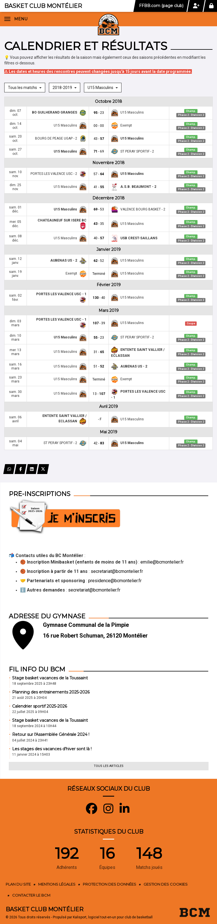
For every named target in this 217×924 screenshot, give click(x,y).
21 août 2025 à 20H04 (29, 698)
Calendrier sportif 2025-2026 (39, 706)
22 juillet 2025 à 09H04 (30, 712)
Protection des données (109, 884)
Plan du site (18, 884)
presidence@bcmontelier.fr (115, 580)
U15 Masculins (103, 87)
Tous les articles (108, 766)
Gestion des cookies (166, 884)
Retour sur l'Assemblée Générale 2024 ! (50, 734)
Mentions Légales (56, 884)
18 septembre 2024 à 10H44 (34, 726)
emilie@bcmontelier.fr (162, 562)
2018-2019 (65, 87)
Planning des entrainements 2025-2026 (51, 692)
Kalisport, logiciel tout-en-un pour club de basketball (113, 917)
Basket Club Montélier (43, 6)
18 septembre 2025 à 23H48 (34, 684)
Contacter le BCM (31, 895)
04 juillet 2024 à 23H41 (30, 740)
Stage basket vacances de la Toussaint (50, 678)
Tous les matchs (25, 87)
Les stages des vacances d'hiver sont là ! (52, 748)
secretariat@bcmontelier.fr (117, 571)
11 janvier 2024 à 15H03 (31, 754)
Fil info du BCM (37, 669)
